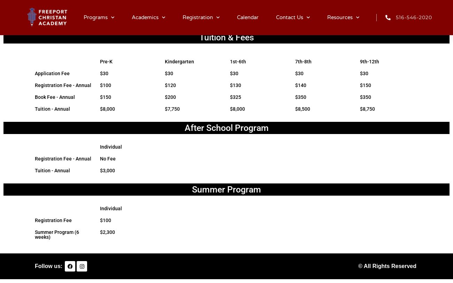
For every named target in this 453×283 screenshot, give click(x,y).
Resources (343, 17)
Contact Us (293, 17)
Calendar (248, 17)
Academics (148, 17)
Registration (201, 17)
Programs (99, 17)
